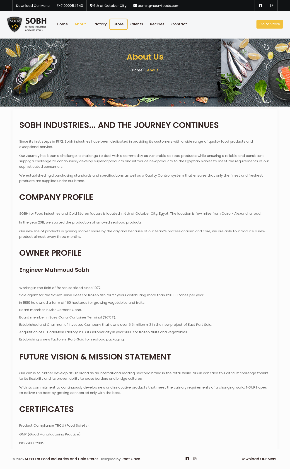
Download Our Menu (33, 5)
